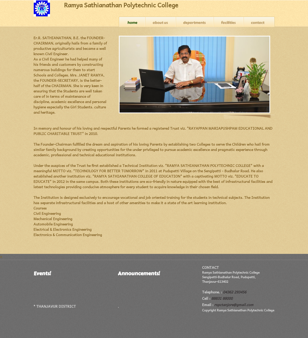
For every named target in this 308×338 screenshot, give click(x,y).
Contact (257, 22)
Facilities (228, 22)
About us (160, 22)
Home (132, 22)
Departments (194, 22)
